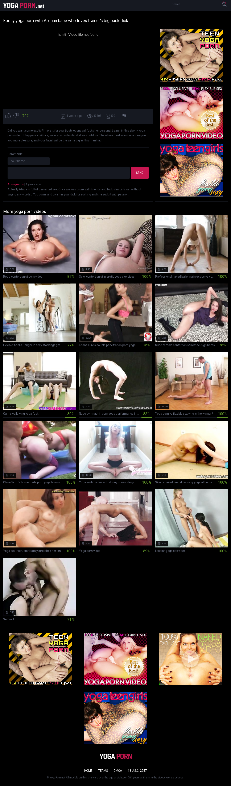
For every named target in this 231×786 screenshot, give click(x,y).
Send (139, 172)
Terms (103, 770)
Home (88, 770)
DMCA (118, 770)
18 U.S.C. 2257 (137, 770)
